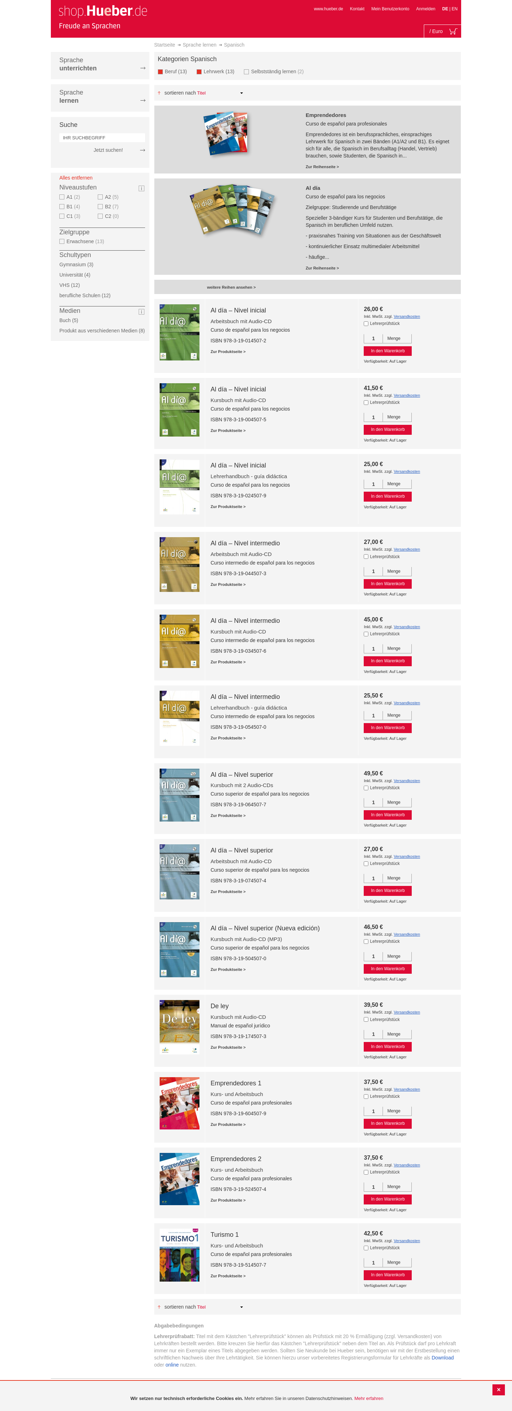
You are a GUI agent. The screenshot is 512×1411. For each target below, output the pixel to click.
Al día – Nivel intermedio (245, 543)
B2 (112, 206)
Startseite (164, 45)
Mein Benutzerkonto (390, 8)
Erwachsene (86, 241)
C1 (74, 216)
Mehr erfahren (369, 1398)
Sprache (78, 64)
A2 (112, 197)
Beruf (178, 71)
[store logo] (103, 17)
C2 (113, 216)
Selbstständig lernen (278, 71)
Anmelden (425, 8)
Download (443, 1358)
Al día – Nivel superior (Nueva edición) (265, 928)
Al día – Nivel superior (241, 774)
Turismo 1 (224, 1234)
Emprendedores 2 (235, 1159)
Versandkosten (407, 316)
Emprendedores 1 (235, 1083)
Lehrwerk (221, 71)
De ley (219, 1006)
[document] (257, 1398)
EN (455, 8)
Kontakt (357, 8)
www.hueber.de (328, 8)
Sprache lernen (200, 45)
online (171, 1365)
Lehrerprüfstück (385, 323)
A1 (74, 197)
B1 (74, 206)
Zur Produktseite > (228, 351)
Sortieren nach (180, 93)
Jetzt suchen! (108, 150)
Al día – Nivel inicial (238, 310)
